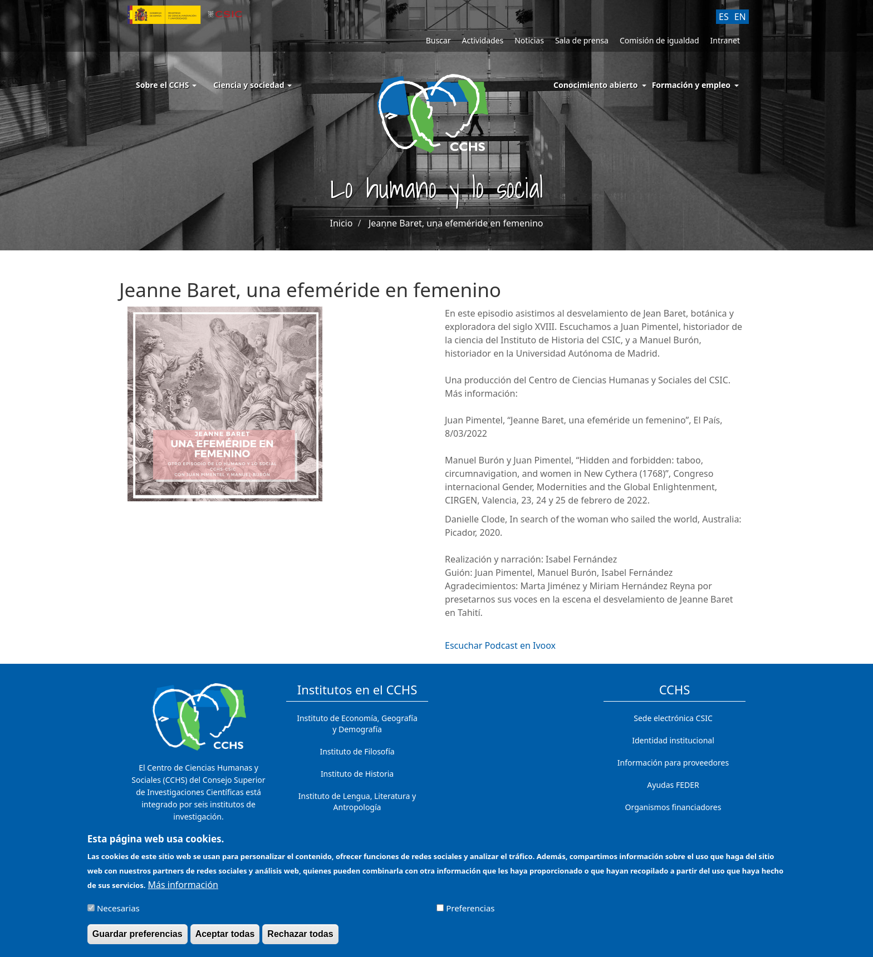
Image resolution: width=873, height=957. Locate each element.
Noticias (529, 40)
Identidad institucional (673, 740)
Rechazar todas (300, 939)
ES (724, 17)
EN (740, 17)
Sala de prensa (582, 40)
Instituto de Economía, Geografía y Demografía (357, 723)
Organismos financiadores (673, 807)
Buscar (438, 40)
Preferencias (470, 913)
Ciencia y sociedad (252, 85)
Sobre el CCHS (166, 85)
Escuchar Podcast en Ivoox (500, 645)
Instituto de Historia (357, 773)
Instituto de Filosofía (357, 751)
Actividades (482, 40)
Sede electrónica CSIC (673, 718)
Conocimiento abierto (595, 85)
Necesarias (118, 913)
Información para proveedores (673, 762)
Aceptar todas (225, 939)
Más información (183, 890)
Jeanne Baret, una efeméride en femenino (456, 223)
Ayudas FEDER (673, 785)
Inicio (341, 223)
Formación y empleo (691, 85)
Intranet (725, 40)
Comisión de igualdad (659, 40)
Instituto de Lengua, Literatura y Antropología (357, 801)
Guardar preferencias (137, 939)
